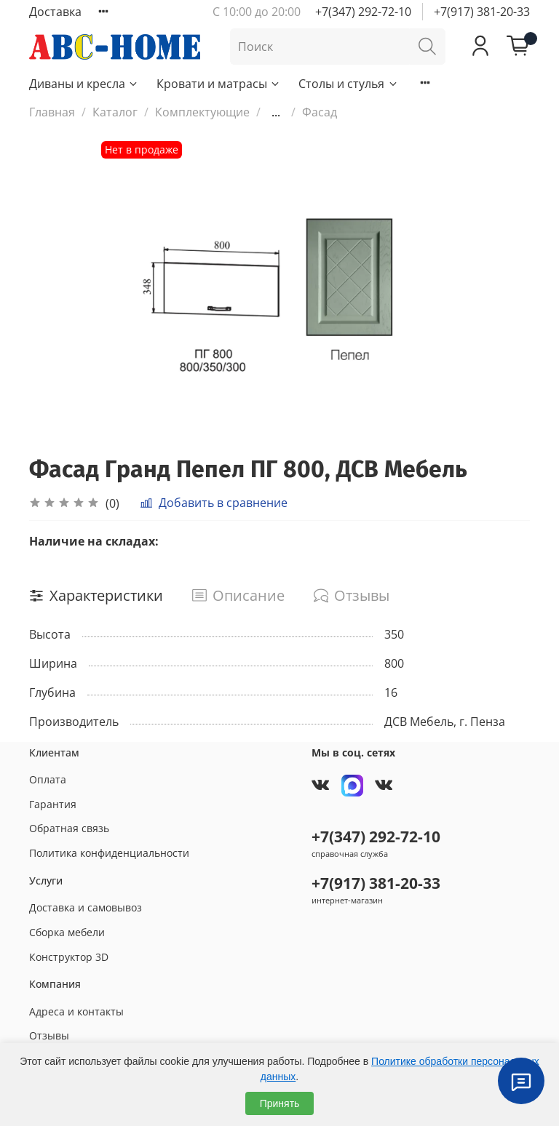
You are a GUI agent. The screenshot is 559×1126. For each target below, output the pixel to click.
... (275, 112)
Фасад (319, 112)
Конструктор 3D (68, 957)
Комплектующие (202, 112)
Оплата (47, 779)
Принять (280, 1103)
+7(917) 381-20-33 (482, 12)
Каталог (115, 112)
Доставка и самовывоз (85, 907)
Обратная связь (69, 828)
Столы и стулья (348, 84)
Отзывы (49, 1035)
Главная (52, 112)
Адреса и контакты (76, 1011)
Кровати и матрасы (218, 84)
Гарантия (52, 804)
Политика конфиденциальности (109, 853)
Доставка (55, 12)
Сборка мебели (67, 932)
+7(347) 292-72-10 (363, 12)
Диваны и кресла (84, 84)
